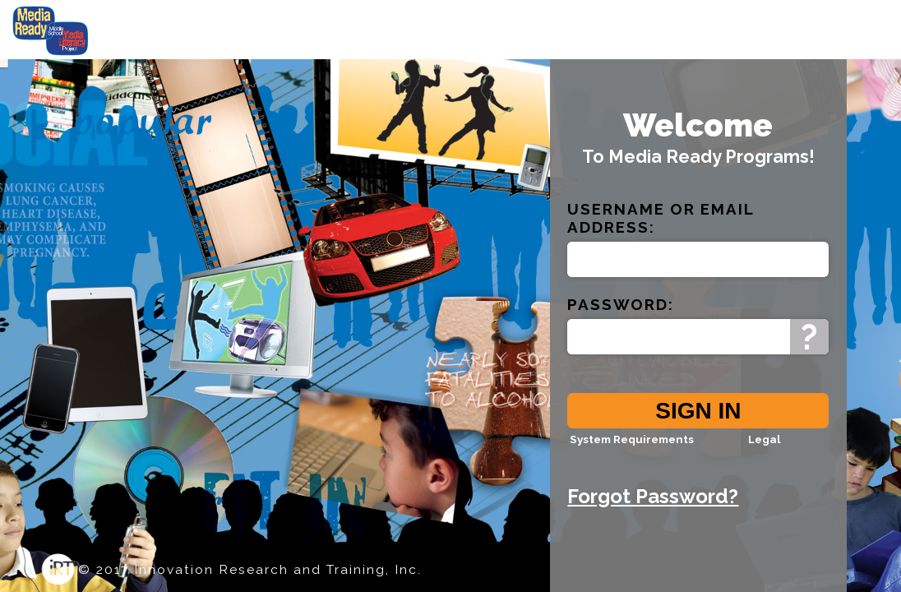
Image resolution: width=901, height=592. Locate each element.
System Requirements (632, 449)
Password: (620, 315)
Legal (764, 449)
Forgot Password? (652, 507)
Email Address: (660, 228)
